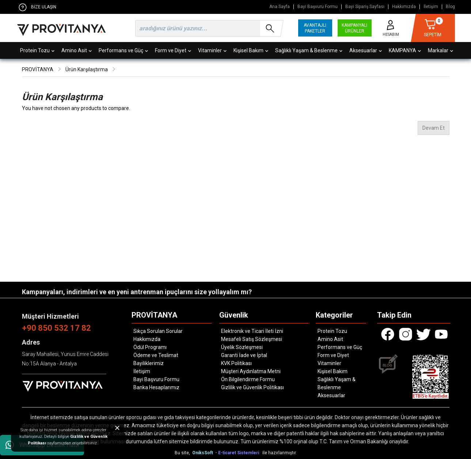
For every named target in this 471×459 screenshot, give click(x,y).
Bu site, (183, 452)
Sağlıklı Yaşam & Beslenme (308, 50)
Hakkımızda (404, 6)
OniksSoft (203, 452)
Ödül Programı (150, 347)
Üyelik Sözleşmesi (242, 347)
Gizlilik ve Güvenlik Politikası (252, 387)
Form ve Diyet (173, 50)
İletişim (430, 6)
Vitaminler (212, 50)
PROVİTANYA (37, 69)
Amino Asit (76, 50)
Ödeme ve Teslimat (155, 355)
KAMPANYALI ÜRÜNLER (354, 28)
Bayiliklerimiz (148, 363)
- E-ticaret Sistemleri (238, 452)
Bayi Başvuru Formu (317, 6)
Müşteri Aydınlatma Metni (251, 371)
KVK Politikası (236, 363)
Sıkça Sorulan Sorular (158, 331)
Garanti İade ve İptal (244, 355)
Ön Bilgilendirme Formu (248, 379)
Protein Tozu (37, 50)
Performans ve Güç (123, 50)
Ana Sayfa (279, 6)
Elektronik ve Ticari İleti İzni (252, 331)
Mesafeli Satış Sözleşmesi (251, 339)
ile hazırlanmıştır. (279, 452)
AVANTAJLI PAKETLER (315, 28)
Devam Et (433, 128)
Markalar (440, 50)
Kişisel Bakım (250, 50)
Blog (450, 6)
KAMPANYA (405, 50)
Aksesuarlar (365, 50)
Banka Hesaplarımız (156, 387)
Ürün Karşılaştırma (86, 69)
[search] (208, 28)
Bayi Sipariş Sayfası (364, 6)
